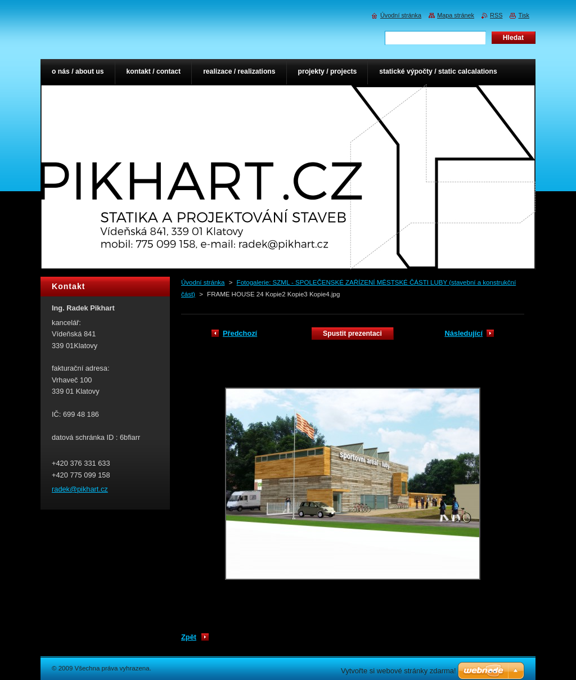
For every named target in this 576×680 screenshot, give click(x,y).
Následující (463, 333)
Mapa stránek (455, 15)
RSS (496, 15)
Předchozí (240, 333)
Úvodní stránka (202, 282)
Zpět (188, 637)
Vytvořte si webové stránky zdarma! (398, 671)
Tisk (523, 15)
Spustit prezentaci (352, 333)
